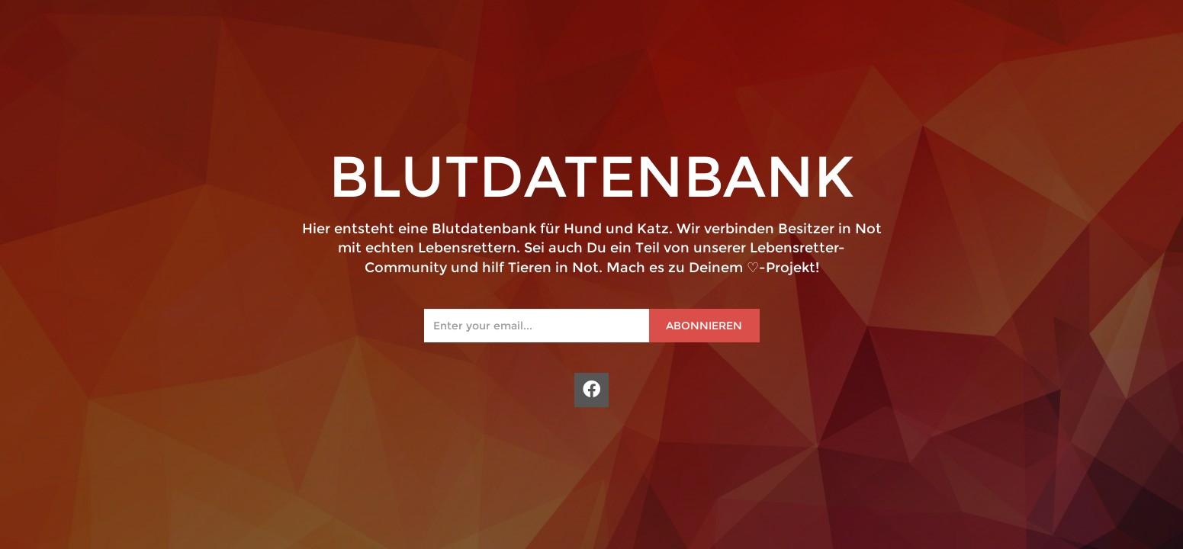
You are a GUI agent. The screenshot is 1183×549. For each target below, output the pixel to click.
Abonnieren (704, 325)
